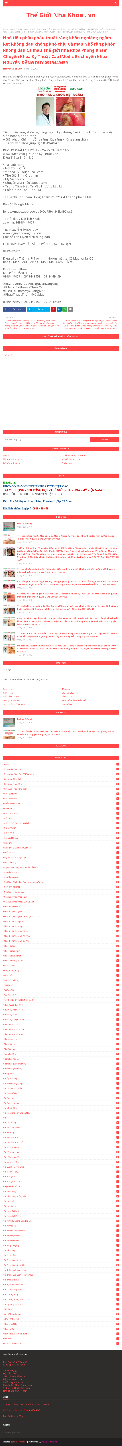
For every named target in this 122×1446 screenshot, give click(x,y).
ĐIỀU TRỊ (61, 818)
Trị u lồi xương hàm (61, 1289)
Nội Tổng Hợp (10, 1373)
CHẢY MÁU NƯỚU (61, 803)
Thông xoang (61, 1044)
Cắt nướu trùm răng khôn (61, 789)
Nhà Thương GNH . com (15, 1390)
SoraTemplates (19, 1441)
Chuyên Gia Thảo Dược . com (18, 1385)
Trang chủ (7, 29)
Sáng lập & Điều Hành (14, 1364)
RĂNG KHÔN (61, 965)
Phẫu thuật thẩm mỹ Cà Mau (61, 931)
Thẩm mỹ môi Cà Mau (61, 1009)
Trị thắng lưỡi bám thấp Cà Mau (61, 1275)
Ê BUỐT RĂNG (61, 828)
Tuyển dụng (67, 463)
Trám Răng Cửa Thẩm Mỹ (61, 1063)
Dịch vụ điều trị (24, 523)
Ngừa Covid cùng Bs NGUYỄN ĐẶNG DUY (61, 867)
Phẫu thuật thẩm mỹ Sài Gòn (61, 941)
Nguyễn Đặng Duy (12, 68)
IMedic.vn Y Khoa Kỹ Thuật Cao (61, 847)
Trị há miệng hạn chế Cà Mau (61, 1113)
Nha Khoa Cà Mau (61, 872)
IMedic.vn (66, 689)
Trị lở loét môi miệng (61, 1157)
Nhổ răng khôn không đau (61, 897)
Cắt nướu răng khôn (61, 779)
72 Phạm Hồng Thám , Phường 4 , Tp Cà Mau (26, 1404)
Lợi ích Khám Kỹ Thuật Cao (74, 455)
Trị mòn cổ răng (61, 1171)
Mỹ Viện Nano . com (71, 459)
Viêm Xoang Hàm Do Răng (61, 1333)
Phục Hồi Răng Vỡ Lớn (61, 960)
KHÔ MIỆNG (61, 852)
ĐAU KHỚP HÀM (61, 813)
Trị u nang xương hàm (61, 1299)
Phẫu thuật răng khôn (61, 911)
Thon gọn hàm (61, 1039)
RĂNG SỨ (61, 975)
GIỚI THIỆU (8, 692)
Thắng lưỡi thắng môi (61, 1005)
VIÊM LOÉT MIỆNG (61, 1319)
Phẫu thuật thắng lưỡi (61, 921)
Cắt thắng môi (61, 798)
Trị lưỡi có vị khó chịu (61, 1167)
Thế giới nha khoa (61, 1024)
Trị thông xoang (61, 1279)
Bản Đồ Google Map (13, 1416)
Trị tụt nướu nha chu (61, 1284)
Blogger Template (49, 1441)
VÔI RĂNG (61, 1338)
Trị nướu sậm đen (61, 1235)
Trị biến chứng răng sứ (61, 1083)
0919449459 (35, 1410)
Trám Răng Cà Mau (61, 1059)
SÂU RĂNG (61, 985)
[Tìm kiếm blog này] (46, 439)
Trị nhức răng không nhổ (61, 1196)
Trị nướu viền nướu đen (61, 1240)
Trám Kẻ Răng (61, 1054)
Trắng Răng (61, 1073)
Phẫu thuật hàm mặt (61, 906)
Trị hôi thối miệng (61, 1127)
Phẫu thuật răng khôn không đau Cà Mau (61, 916)
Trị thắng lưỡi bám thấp (61, 1270)
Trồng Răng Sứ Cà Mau (61, 1304)
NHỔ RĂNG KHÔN (11, 696)
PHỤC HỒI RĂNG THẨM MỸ (74, 700)
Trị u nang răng (61, 1294)
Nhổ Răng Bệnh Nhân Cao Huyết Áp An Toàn (61, 882)
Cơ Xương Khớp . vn (12, 463)
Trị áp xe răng (61, 1078)
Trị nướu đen (61, 1225)
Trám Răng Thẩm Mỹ (61, 1068)
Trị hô (61, 1117)
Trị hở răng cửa (61, 1132)
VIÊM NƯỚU (61, 1329)
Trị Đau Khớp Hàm (61, 1103)
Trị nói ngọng (61, 1206)
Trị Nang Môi (61, 1176)
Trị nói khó (61, 1201)
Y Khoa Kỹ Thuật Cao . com (16, 1387)
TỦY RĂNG (61, 1309)
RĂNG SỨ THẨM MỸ (70, 696)
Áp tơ (61, 764)
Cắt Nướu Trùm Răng (61, 784)
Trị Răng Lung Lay (61, 1245)
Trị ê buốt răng (61, 1108)
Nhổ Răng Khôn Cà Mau (61, 892)
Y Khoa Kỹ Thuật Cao (61, 1343)
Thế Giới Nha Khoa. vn (61, 1034)
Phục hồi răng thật (61, 955)
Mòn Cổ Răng (61, 862)
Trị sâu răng (61, 1250)
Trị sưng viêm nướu (61, 1260)
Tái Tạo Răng (61, 990)
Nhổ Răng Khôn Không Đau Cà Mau (61, 901)
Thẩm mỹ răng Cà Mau (61, 1019)
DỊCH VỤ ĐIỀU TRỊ (70, 692)
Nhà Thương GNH (61, 877)
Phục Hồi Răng (61, 946)
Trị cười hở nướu (61, 1093)
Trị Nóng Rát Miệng (61, 1216)
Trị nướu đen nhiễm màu (61, 1230)
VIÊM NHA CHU (61, 1324)
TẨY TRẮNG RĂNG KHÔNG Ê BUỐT (61, 1000)
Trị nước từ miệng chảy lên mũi (61, 1221)
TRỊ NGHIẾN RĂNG (61, 1186)
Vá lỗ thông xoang (61, 1314)
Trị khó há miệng (61, 1147)
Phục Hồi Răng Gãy (61, 951)
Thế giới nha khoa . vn (13, 459)
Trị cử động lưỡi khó (61, 1088)
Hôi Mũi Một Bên (61, 838)
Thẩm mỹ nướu (61, 1014)
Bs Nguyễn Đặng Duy (61, 769)
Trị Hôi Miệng (61, 1122)
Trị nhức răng (61, 1191)
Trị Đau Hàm (61, 1098)
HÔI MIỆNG (67, 704)
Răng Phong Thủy (61, 970)
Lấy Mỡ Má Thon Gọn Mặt (61, 857)
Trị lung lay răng (61, 1162)
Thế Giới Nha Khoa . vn (61, 15)
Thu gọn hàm (61, 1049)
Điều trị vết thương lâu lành (61, 823)
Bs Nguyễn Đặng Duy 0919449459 (61, 774)
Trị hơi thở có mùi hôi (61, 1142)
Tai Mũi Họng (9, 1370)
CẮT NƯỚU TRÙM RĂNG (14, 704)
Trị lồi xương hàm (61, 1152)
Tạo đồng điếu (61, 995)
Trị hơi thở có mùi (61, 1137)
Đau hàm (61, 808)
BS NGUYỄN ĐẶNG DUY (15, 1361)
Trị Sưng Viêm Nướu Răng (61, 1265)
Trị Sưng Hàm (61, 1255)
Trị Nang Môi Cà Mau (61, 1181)
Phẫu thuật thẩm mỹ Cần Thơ (61, 936)
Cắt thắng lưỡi (61, 793)
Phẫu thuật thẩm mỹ (61, 926)
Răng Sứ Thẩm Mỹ (61, 980)
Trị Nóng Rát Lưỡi (61, 1211)
